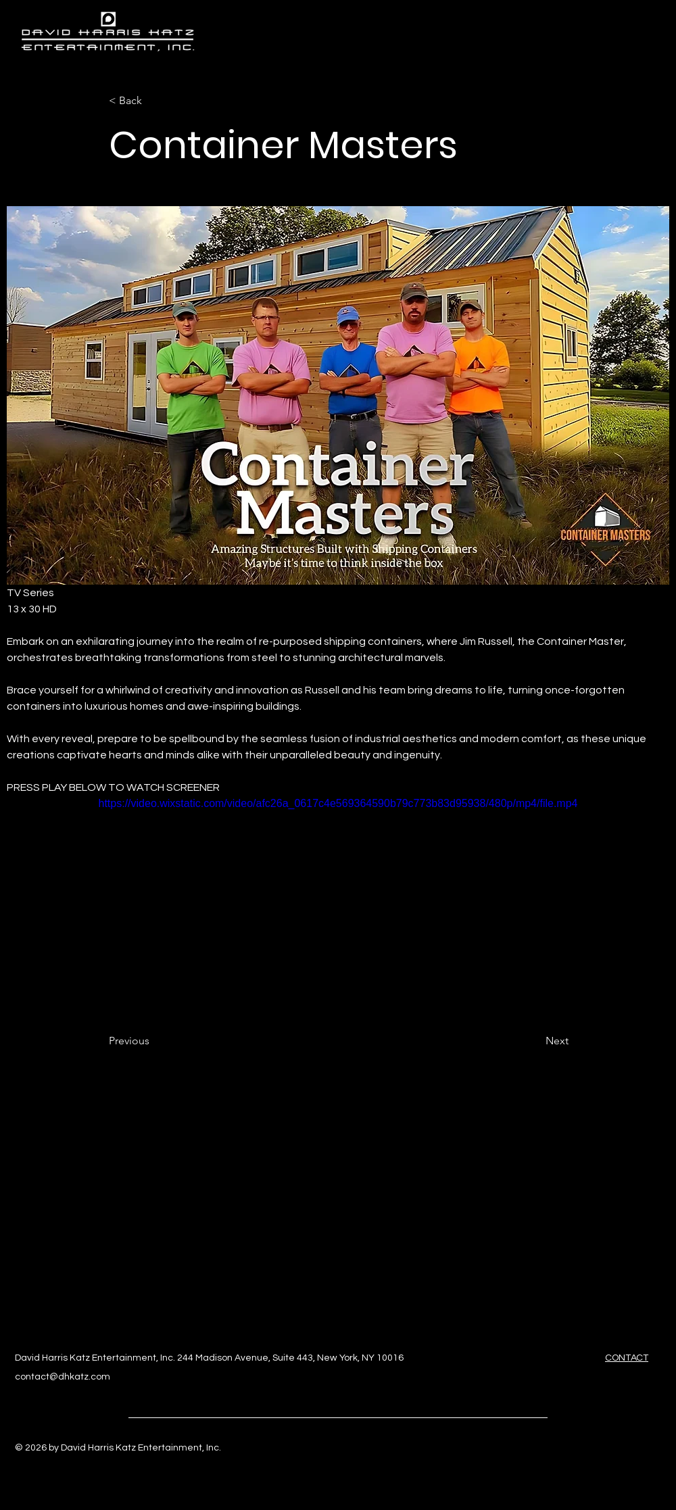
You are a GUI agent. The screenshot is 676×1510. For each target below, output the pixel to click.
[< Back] (153, 101)
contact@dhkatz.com (62, 1377)
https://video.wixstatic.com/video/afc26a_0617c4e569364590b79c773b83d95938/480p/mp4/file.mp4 (338, 803)
